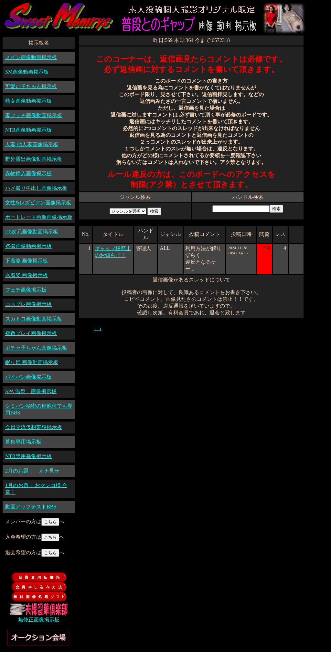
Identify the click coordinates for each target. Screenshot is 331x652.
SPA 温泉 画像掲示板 (31, 391)
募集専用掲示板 (23, 441)
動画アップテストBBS (30, 506)
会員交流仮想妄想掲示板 (33, 427)
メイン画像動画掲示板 (31, 57)
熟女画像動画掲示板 (28, 101)
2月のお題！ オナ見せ (32, 471)
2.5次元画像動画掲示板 (31, 231)
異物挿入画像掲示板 (28, 173)
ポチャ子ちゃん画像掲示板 (36, 348)
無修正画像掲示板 (38, 619)
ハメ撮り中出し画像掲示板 (36, 188)
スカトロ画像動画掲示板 (33, 318)
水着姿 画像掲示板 (26, 275)
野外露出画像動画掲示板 (33, 159)
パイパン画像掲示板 (28, 377)
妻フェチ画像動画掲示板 (33, 115)
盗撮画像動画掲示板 (28, 246)
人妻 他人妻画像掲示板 (31, 144)
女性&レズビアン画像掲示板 (38, 202)
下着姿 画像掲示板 (26, 260)
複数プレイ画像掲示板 (31, 333)
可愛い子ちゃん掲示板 (31, 86)
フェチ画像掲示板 (26, 289)
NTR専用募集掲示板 (28, 456)
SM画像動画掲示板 (27, 72)
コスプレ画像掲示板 (28, 304)
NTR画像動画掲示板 (28, 130)
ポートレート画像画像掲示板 (38, 217)
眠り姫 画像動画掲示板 (31, 362)
